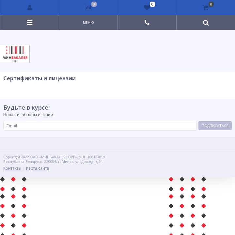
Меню (88, 22)
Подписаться (215, 125)
